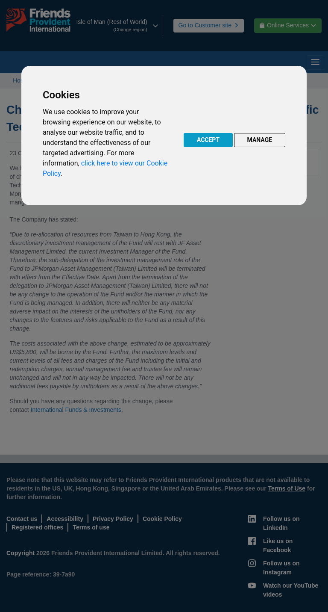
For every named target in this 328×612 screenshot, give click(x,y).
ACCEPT (208, 139)
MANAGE (259, 139)
